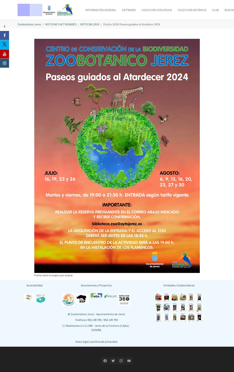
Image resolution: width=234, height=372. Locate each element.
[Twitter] (4, 44)
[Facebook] (4, 35)
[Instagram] (4, 63)
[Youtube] (4, 53)
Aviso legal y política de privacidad (96, 341)
